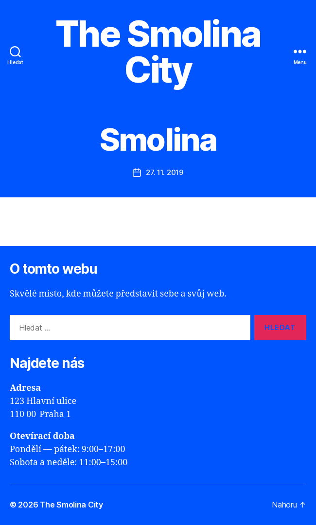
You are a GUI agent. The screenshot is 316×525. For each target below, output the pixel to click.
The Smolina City (158, 52)
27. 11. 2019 (164, 172)
